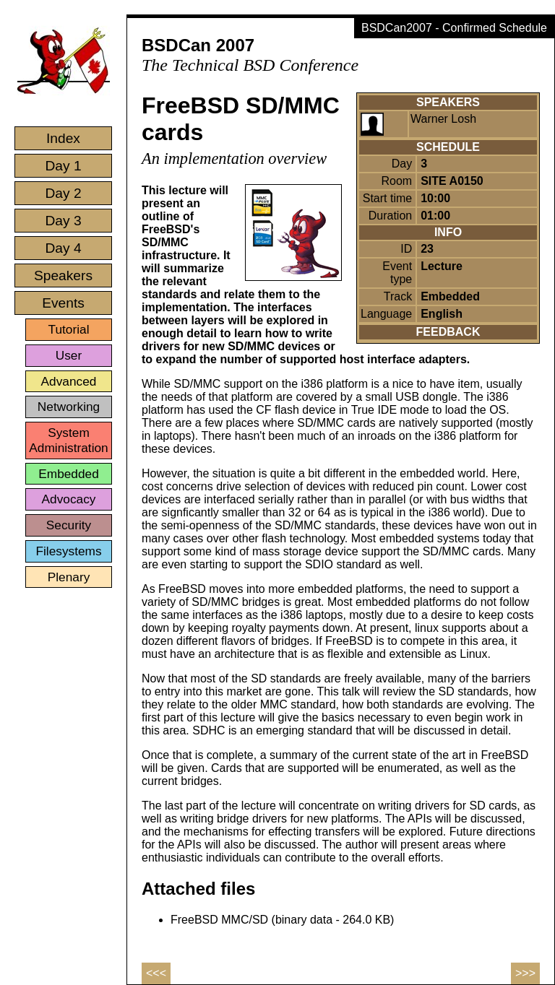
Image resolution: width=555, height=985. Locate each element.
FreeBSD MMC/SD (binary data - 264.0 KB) (282, 920)
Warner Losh (443, 119)
